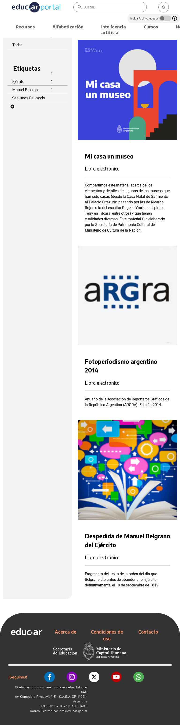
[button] (12, 106)
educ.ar (24, 687)
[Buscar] (114, 7)
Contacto (148, 632)
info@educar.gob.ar (73, 711)
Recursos (25, 26)
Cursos (151, 26)
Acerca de (65, 632)
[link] (163, 7)
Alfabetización (67, 26)
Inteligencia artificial (113, 29)
